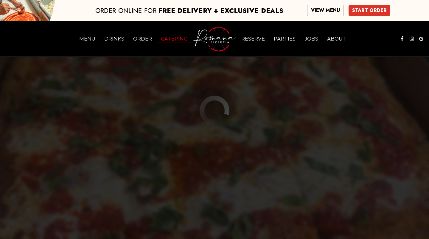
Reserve (253, 39)
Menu (87, 39)
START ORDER (369, 10)
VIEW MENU (325, 10)
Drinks (114, 39)
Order (142, 39)
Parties (285, 39)
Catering (174, 39)
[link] (214, 38)
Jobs (311, 39)
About (336, 39)
